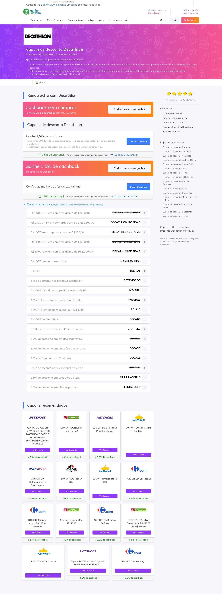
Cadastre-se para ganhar (129, 109)
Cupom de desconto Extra (175, 168)
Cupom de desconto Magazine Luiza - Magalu (180, 198)
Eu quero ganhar (190, 13)
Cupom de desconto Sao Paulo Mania (177, 206)
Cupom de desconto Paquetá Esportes (176, 183)
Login (174, 20)
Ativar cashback (138, 141)
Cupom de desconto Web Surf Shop (179, 160)
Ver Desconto (37, 450)
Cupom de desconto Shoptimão (177, 211)
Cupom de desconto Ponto (175, 172)
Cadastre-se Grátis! (124, 154)
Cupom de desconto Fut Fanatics (178, 177)
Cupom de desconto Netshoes (177, 156)
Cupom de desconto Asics (175, 188)
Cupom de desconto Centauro (177, 151)
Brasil (40, 82)
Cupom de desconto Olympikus (177, 193)
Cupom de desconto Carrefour (177, 147)
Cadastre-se (190, 20)
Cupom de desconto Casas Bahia (178, 164)
